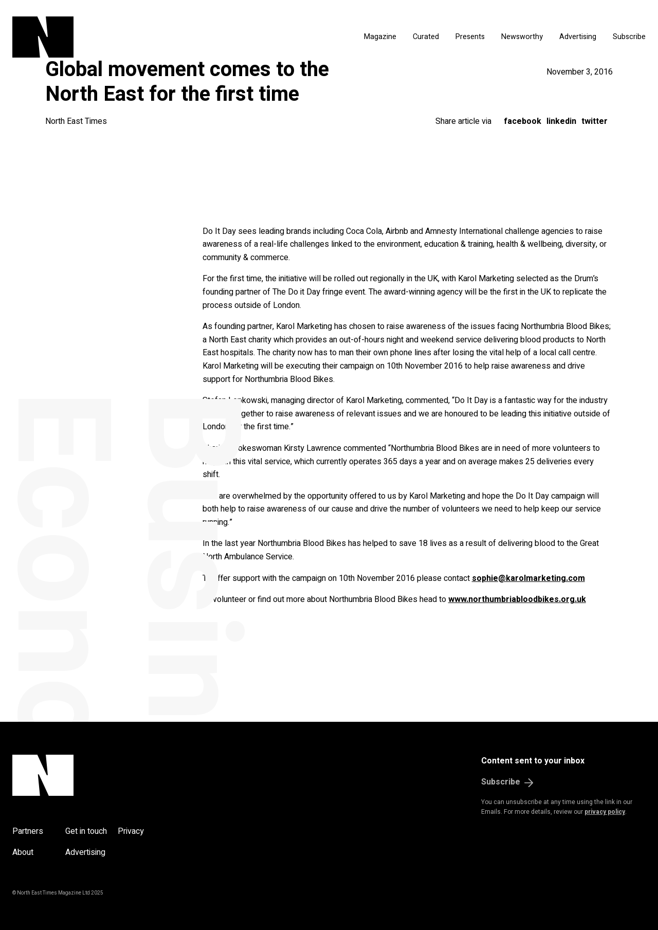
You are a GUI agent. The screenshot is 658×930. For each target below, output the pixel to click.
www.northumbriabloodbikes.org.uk (517, 599)
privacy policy (604, 811)
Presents (470, 36)
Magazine (380, 36)
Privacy (131, 831)
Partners (27, 831)
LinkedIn (561, 121)
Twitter (594, 121)
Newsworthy (522, 36)
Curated (426, 36)
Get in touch (86, 831)
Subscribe (629, 36)
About (22, 852)
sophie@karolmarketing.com (528, 578)
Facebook (522, 121)
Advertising (577, 36)
